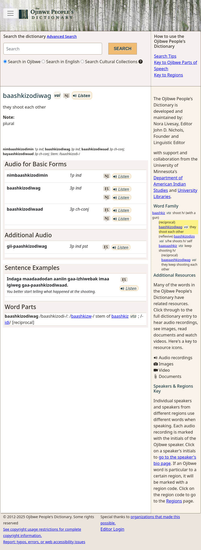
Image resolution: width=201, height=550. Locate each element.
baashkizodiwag (170, 227)
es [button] (107, 189)
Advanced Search (62, 36)
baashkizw (81, 316)
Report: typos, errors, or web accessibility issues (44, 541)
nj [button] (66, 95)
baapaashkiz (168, 246)
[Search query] (52, 49)
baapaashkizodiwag (176, 260)
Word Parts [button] (20, 307)
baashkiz (120, 316)
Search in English (61, 61)
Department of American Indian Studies (170, 184)
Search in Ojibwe (22, 61)
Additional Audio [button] (28, 235)
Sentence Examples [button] (32, 268)
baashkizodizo (184, 236)
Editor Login (112, 529)
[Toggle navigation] (10, 13)
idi (7, 322)
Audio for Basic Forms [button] (35, 164)
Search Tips (165, 56)
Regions (174, 501)
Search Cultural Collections (109, 61)
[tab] (75, 164)
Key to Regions (168, 75)
